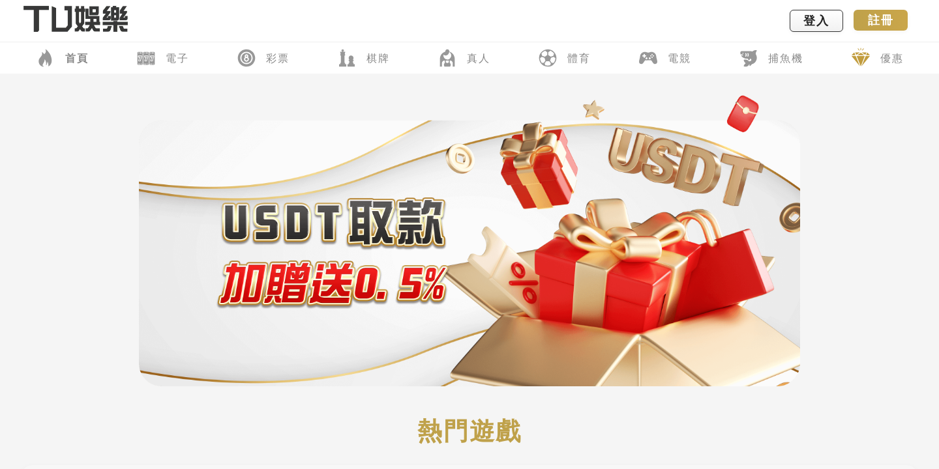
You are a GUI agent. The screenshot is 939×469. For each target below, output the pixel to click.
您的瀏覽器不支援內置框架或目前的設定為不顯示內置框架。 (469, 234)
